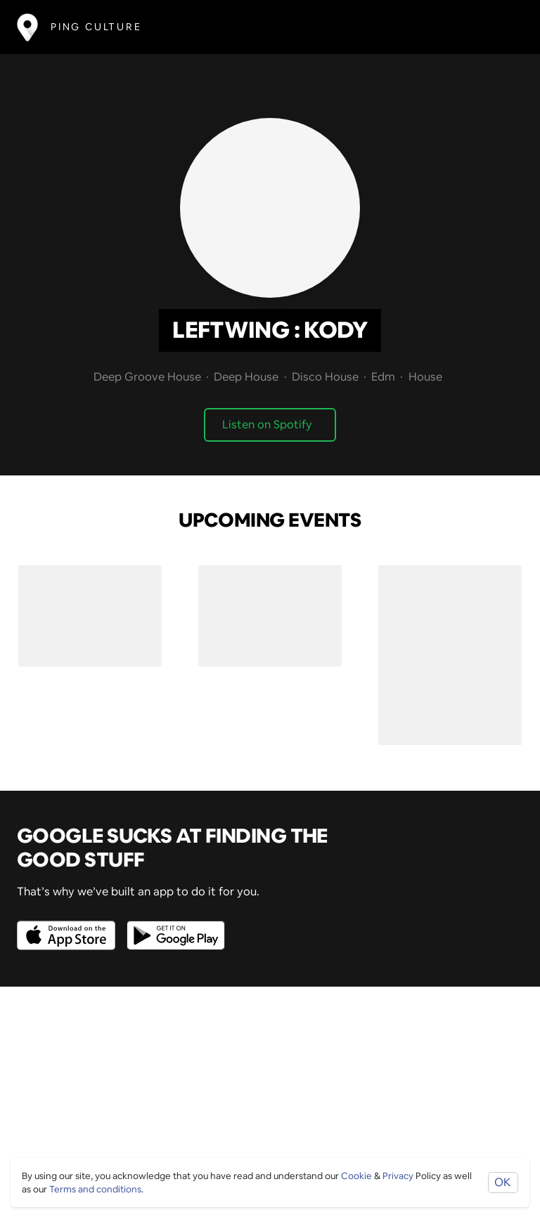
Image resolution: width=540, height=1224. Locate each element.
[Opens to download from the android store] (173, 925)
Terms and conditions (95, 1189)
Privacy (397, 1176)
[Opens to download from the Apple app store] (69, 925)
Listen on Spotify (267, 424)
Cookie (356, 1176)
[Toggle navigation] (502, 27)
